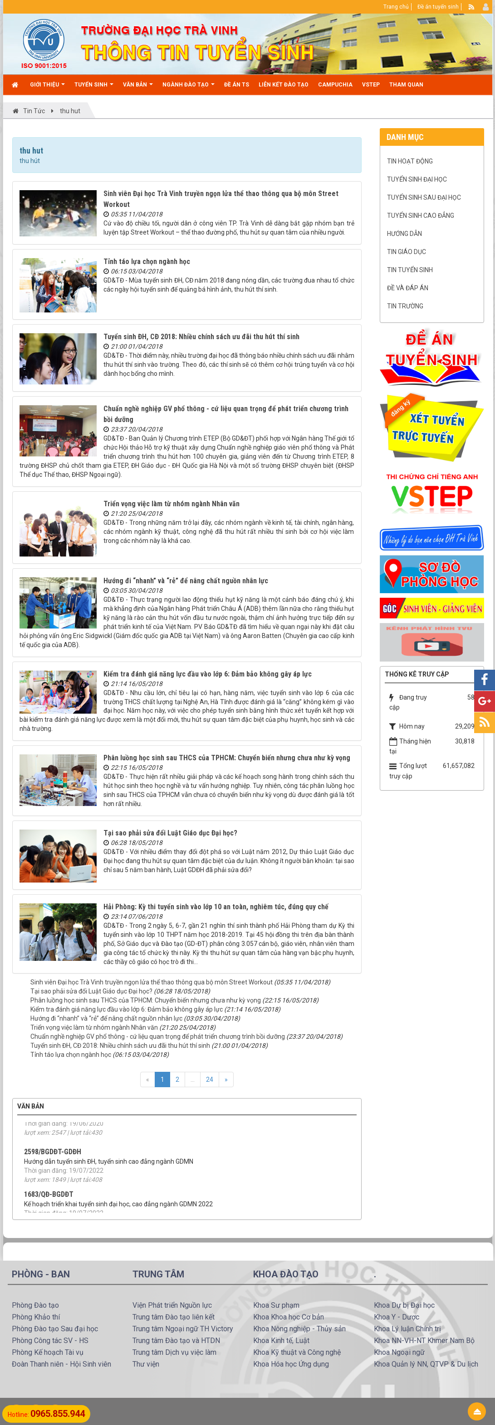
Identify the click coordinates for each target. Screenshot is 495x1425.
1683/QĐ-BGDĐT (49, 1212)
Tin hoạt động (410, 161)
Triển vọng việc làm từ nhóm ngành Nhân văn (171, 503)
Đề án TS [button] (236, 85)
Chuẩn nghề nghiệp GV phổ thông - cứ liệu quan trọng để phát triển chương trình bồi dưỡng (157, 1036)
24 (209, 1079)
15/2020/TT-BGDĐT (53, 1122)
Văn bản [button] (138, 88)
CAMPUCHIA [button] (335, 85)
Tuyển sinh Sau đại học (424, 197)
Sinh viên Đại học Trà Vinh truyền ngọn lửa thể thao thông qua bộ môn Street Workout (151, 982)
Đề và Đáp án (407, 288)
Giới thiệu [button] (47, 88)
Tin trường (405, 306)
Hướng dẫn (404, 233)
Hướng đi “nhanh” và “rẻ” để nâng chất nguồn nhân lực (185, 580)
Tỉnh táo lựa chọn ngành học (146, 261)
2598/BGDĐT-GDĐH (52, 1170)
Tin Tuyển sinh (410, 269)
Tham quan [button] (406, 85)
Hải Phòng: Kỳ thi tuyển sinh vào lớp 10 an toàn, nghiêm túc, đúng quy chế (215, 906)
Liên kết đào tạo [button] (284, 85)
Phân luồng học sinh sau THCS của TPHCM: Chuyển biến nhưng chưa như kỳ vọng (226, 757)
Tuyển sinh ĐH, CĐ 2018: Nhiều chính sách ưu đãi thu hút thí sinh (201, 336)
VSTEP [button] (371, 85)
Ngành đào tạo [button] (188, 88)
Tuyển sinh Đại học (417, 179)
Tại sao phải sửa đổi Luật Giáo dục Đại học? (170, 833)
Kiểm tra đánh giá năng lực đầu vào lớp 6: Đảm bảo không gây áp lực (207, 674)
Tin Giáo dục (406, 251)
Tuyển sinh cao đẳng (420, 215)
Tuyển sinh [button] (93, 88)
